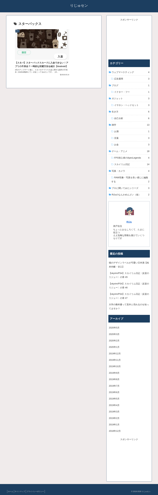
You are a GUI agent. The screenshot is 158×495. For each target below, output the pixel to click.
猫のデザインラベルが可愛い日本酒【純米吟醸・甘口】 (129, 264)
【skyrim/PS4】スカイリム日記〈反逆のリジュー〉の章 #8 (129, 285)
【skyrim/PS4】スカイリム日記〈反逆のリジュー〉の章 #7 (129, 296)
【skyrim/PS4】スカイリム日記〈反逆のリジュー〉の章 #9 (129, 275)
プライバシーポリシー (38, 491)
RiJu (129, 222)
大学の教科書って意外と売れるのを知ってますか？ (129, 306)
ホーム (11, 491)
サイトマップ (21, 491)
